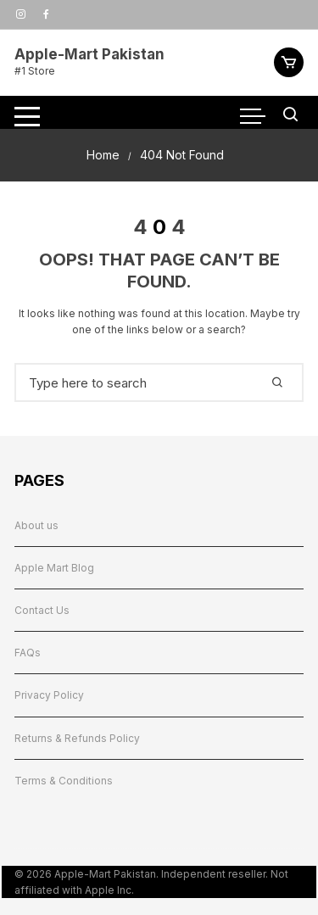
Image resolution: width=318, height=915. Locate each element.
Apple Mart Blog (54, 567)
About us (36, 525)
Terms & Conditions (63, 780)
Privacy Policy (49, 695)
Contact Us (42, 610)
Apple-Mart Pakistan (89, 54)
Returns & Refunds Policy (77, 738)
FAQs (27, 652)
